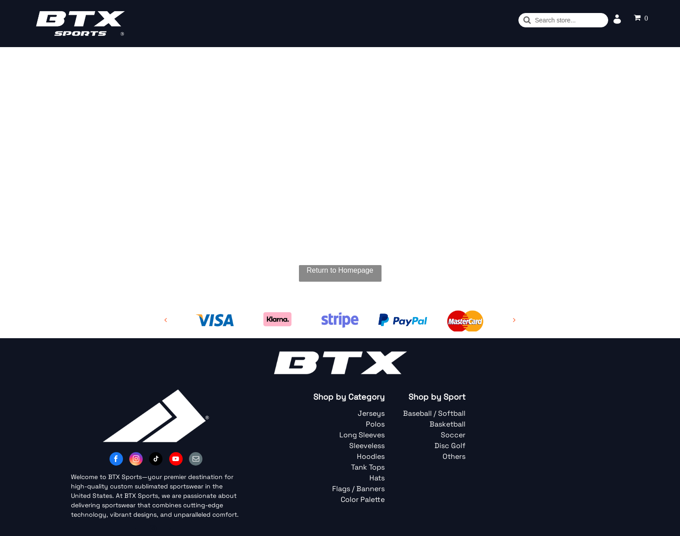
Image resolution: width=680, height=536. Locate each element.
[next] (514, 320)
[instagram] (136, 460)
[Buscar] (563, 20)
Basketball (447, 424)
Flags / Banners (358, 488)
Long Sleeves (362, 435)
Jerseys (371, 413)
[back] (165, 320)
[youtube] (176, 460)
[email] (195, 460)
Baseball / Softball (434, 413)
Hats (377, 478)
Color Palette (363, 499)
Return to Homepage (340, 270)
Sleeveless (367, 445)
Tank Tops (368, 467)
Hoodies (371, 456)
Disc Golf (449, 445)
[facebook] (116, 460)
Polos (375, 424)
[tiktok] (155, 460)
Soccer (453, 435)
